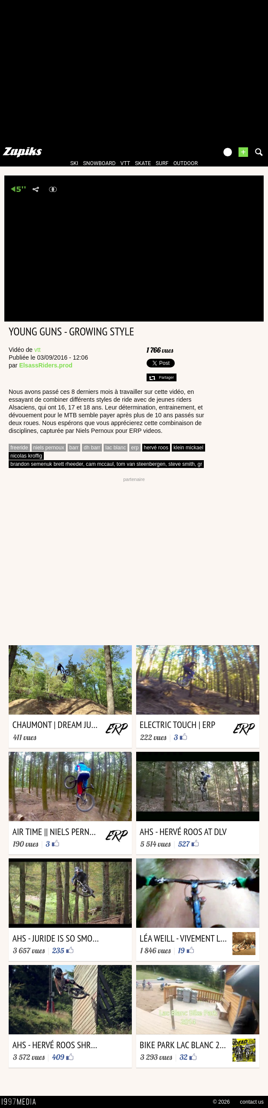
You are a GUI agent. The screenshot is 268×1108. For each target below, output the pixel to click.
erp (134, 448)
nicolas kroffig (26, 456)
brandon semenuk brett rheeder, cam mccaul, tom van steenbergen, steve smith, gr (106, 464)
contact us (252, 1102)
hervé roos (156, 448)
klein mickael (188, 448)
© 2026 (221, 1102)
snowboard (99, 163)
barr (73, 448)
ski (74, 163)
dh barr (92, 448)
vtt (126, 163)
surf (162, 163)
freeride (19, 448)
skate (143, 163)
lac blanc (115, 448)
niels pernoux (48, 448)
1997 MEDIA (21, 1102)
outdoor (185, 163)
